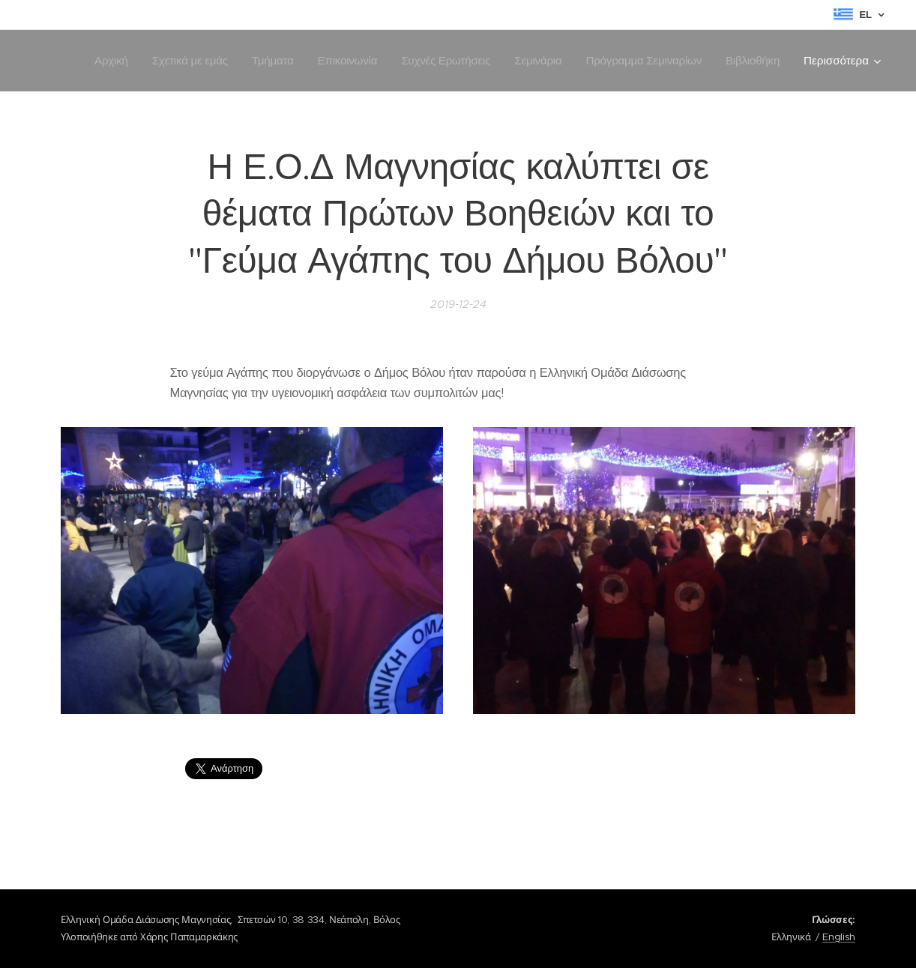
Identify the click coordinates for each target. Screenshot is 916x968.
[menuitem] (98, 60)
